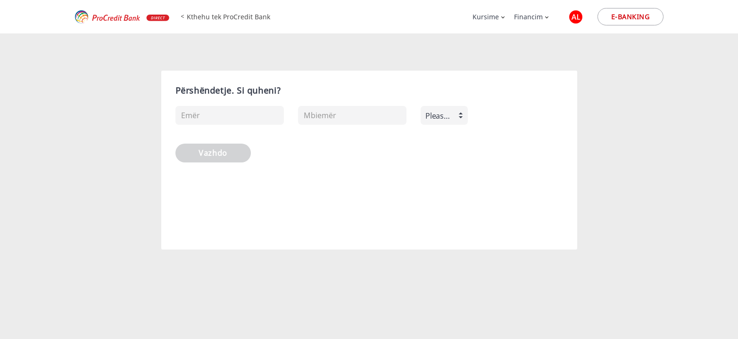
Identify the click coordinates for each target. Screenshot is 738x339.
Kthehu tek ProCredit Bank (228, 16)
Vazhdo (213, 153)
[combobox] (444, 115)
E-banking (630, 16)
